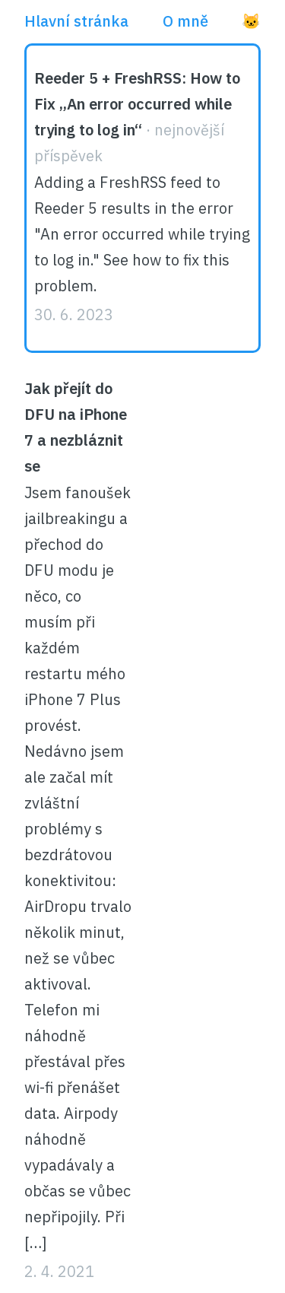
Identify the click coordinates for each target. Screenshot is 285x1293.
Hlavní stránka (76, 21)
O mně (185, 21)
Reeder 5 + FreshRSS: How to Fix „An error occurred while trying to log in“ (137, 104)
